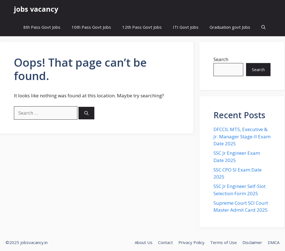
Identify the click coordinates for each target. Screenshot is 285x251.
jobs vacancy (36, 9)
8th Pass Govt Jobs (41, 27)
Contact (165, 242)
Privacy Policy (191, 242)
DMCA (273, 242)
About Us (144, 242)
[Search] (86, 113)
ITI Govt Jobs (185, 27)
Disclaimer (252, 242)
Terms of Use (223, 242)
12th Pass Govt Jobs (142, 27)
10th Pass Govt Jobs (91, 27)
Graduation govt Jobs (230, 27)
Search (220, 59)
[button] (263, 27)
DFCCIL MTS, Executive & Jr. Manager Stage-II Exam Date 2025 (242, 136)
